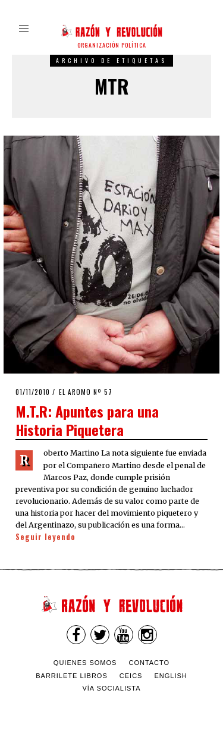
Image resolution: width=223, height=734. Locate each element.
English (171, 675)
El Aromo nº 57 (85, 392)
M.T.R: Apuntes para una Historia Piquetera (87, 420)
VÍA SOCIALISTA (111, 688)
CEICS (131, 675)
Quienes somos (85, 662)
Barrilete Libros (72, 675)
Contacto (148, 662)
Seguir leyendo (45, 536)
